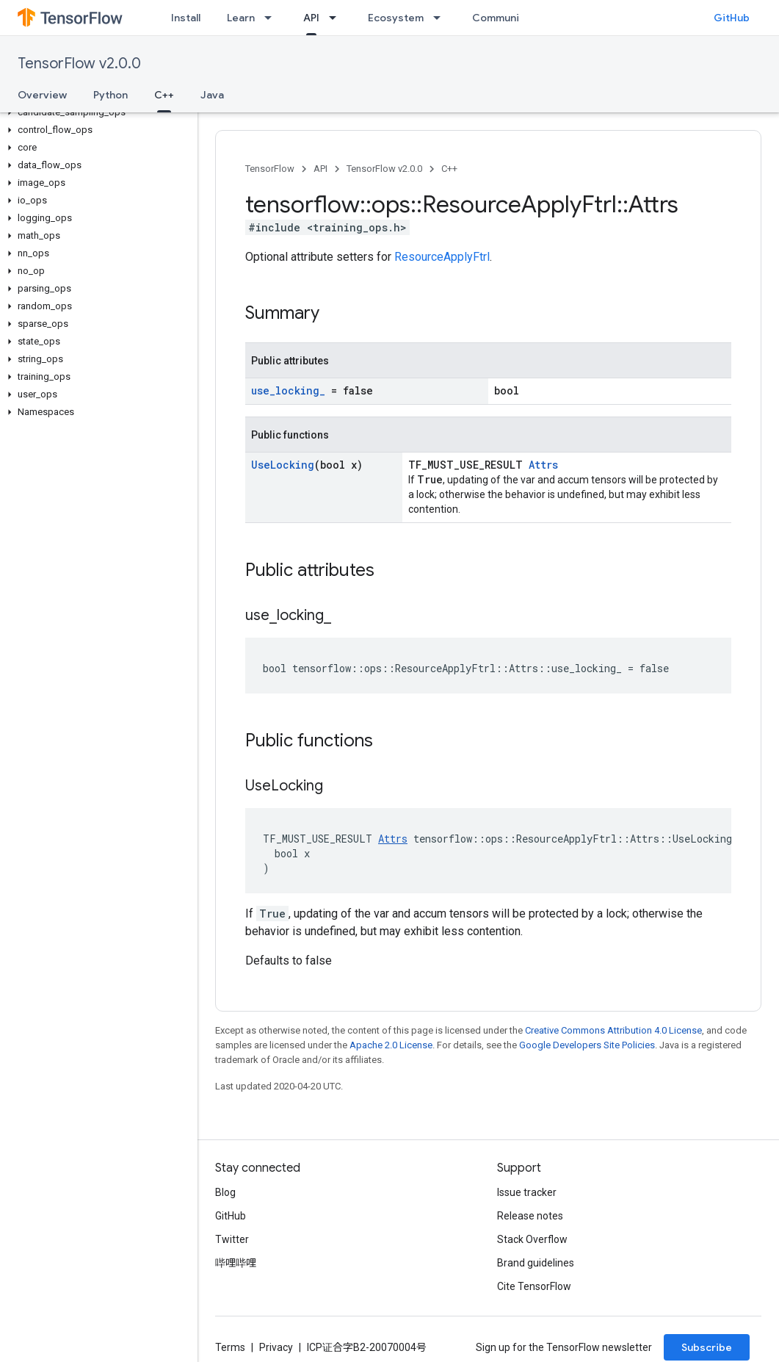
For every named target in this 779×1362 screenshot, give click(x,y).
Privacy (276, 1347)
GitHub (732, 17)
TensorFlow (269, 168)
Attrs (543, 465)
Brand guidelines (535, 1263)
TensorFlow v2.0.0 (79, 63)
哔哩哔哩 (235, 1263)
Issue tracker (527, 1192)
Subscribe (706, 1347)
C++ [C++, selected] (164, 94)
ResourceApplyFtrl (442, 257)
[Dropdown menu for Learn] (272, 17)
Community (500, 17)
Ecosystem (396, 17)
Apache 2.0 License (390, 1045)
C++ (449, 168)
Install (185, 17)
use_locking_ (288, 390)
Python (110, 94)
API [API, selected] (311, 17)
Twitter (232, 1239)
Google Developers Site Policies (587, 1045)
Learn (241, 17)
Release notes (530, 1216)
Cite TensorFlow (534, 1286)
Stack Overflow (532, 1239)
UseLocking (282, 465)
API (320, 168)
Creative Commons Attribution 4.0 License (613, 1030)
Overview (42, 94)
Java (212, 94)
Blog (225, 1192)
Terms (230, 1347)
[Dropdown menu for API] (337, 17)
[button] (96, 112)
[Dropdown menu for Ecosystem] (441, 17)
